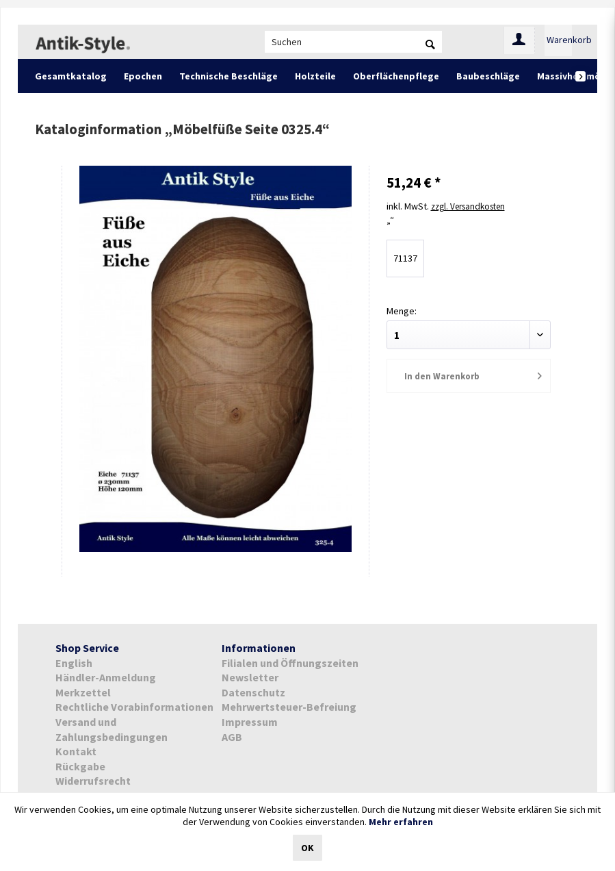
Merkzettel (83, 692)
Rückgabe (80, 766)
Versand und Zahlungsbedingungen (111, 729)
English (73, 663)
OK (307, 848)
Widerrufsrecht (93, 780)
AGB (232, 737)
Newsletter (250, 677)
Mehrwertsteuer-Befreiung (289, 707)
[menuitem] (353, 42)
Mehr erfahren (401, 822)
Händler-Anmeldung (105, 677)
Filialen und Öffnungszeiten (290, 663)
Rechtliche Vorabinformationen (134, 707)
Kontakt (75, 751)
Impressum (250, 722)
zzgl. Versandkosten (472, 205)
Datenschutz (253, 692)
